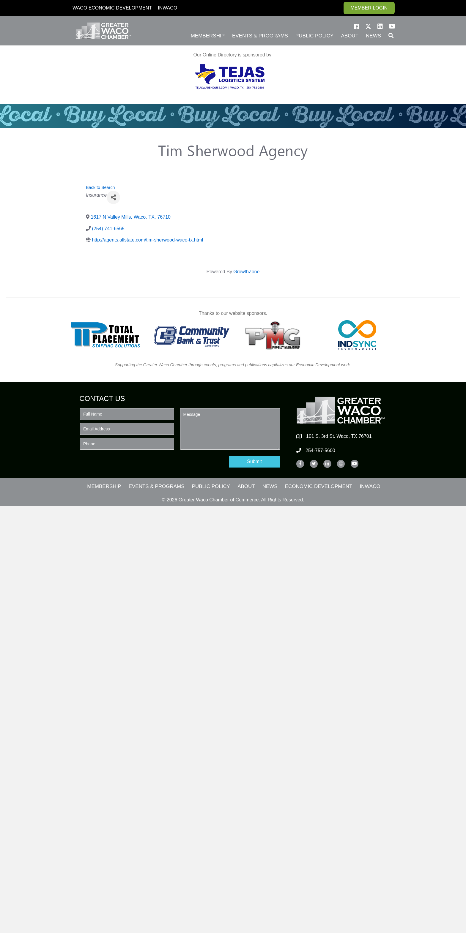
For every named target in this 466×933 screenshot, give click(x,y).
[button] (356, 26)
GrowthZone (246, 271)
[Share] (113, 197)
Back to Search (100, 187)
